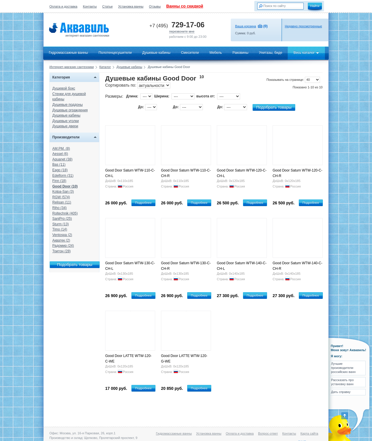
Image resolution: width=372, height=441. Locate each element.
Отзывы (155, 6)
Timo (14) (59, 229)
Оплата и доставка (63, 6)
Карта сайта (309, 433)
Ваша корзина (245, 26)
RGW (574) (61, 197)
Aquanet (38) (62, 159)
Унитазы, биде (270, 53)
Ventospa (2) (62, 235)
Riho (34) (59, 208)
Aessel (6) (60, 154)
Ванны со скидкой (184, 6)
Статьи (107, 6)
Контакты (90, 6)
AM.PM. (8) (61, 149)
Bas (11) (58, 165)
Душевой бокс (63, 88)
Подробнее (143, 202)
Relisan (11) (61, 202)
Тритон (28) (61, 251)
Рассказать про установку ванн (342, 382)
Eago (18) (60, 170)
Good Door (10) (65, 186)
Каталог (105, 67)
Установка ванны (131, 6)
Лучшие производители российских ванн (343, 368)
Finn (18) (59, 181)
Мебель (216, 53)
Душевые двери (65, 126)
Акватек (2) (61, 240)
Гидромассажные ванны (68, 53)
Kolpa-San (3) (63, 192)
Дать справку (340, 392)
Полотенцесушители (115, 53)
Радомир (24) (63, 246)
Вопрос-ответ (268, 433)
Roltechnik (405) (65, 213)
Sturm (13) (60, 224)
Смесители (190, 53)
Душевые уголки (65, 121)
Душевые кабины (156, 53)
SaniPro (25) (62, 219)
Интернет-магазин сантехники (71, 67)
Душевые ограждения (70, 110)
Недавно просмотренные (303, 26)
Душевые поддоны (67, 105)
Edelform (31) (63, 176)
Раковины (240, 53)
